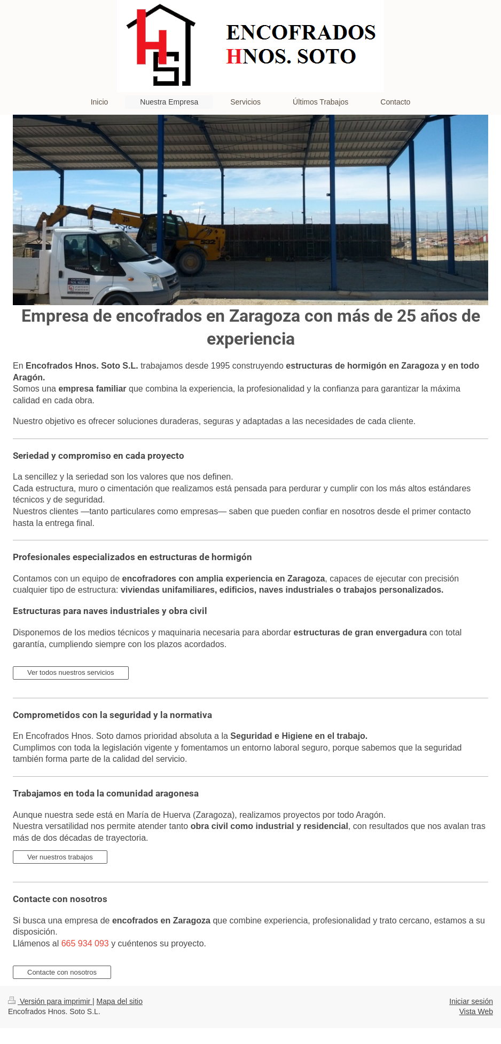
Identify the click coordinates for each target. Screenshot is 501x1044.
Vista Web (476, 1011)
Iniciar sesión (471, 1001)
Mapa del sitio (120, 1001)
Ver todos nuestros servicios (70, 672)
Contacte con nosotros (62, 972)
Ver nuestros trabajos (60, 857)
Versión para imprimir (50, 1001)
